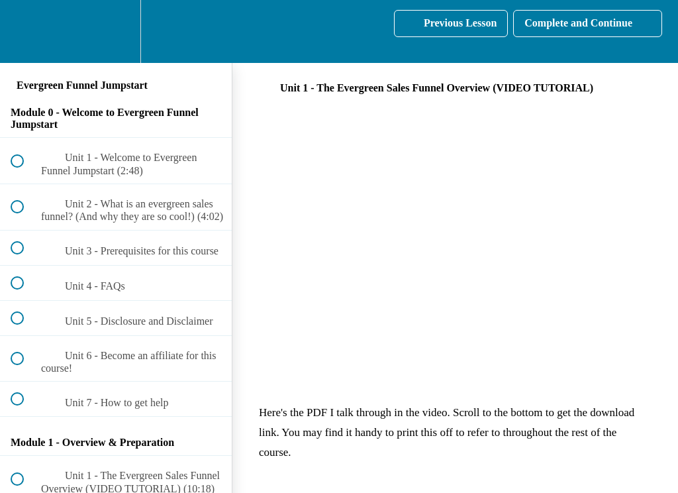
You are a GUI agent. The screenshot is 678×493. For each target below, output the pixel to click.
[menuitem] (115, 31)
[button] (24, 31)
